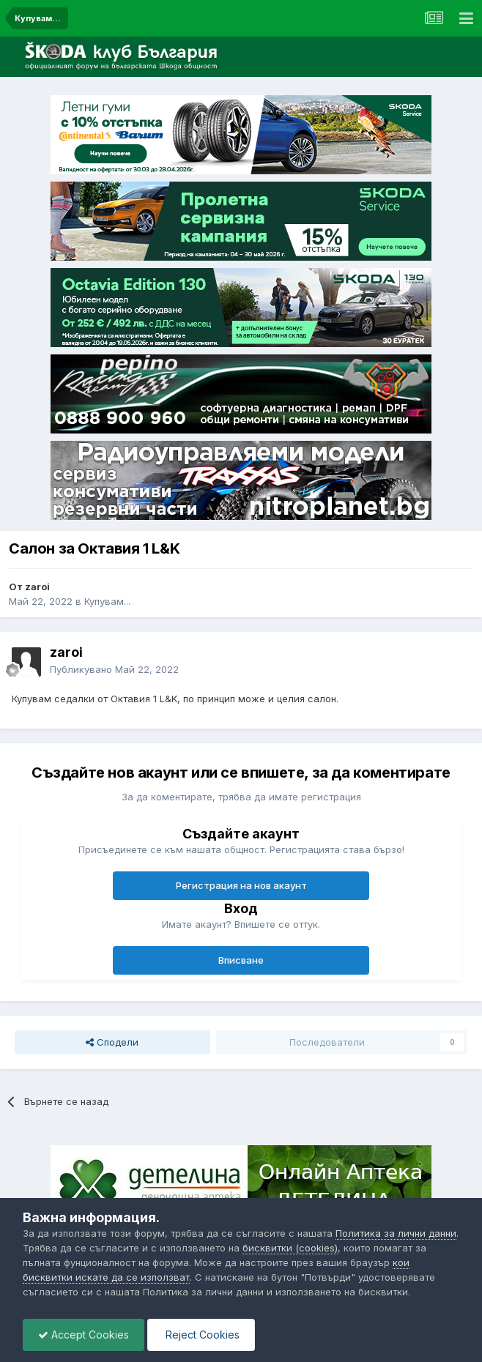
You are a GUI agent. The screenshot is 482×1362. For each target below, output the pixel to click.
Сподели (112, 1042)
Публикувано (114, 669)
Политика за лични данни (395, 1233)
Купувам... (107, 601)
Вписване (241, 960)
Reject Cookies (201, 1334)
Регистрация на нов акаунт (241, 885)
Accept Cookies (83, 1334)
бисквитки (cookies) (290, 1248)
